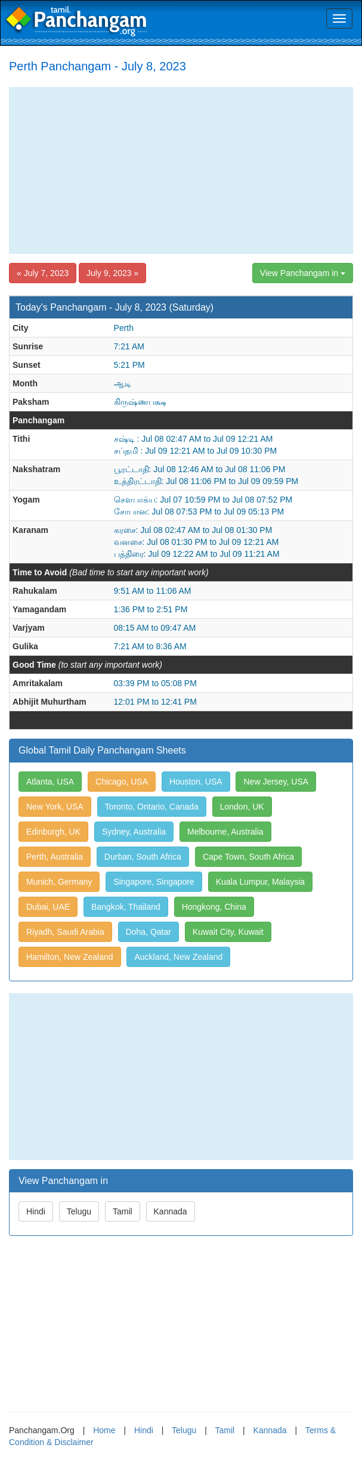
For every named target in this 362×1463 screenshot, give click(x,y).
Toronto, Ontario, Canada (152, 806)
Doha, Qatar (148, 932)
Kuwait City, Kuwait (228, 932)
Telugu (79, 1211)
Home (104, 1430)
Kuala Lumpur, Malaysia (260, 882)
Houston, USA (195, 781)
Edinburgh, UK (53, 831)
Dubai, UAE (48, 907)
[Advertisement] (181, 170)
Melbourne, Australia (225, 831)
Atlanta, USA (50, 781)
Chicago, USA (121, 781)
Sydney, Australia (134, 831)
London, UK (242, 806)
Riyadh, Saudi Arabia (65, 932)
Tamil (122, 1211)
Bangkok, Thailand (125, 907)
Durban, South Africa (142, 856)
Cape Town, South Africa (248, 856)
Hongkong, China (214, 907)
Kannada (170, 1211)
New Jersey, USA (275, 781)
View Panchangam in (302, 273)
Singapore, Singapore (153, 882)
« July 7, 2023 (43, 273)
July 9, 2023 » (112, 273)
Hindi (35, 1211)
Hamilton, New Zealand (69, 957)
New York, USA (54, 806)
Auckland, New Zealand (178, 957)
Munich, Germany (59, 882)
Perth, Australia (54, 856)
